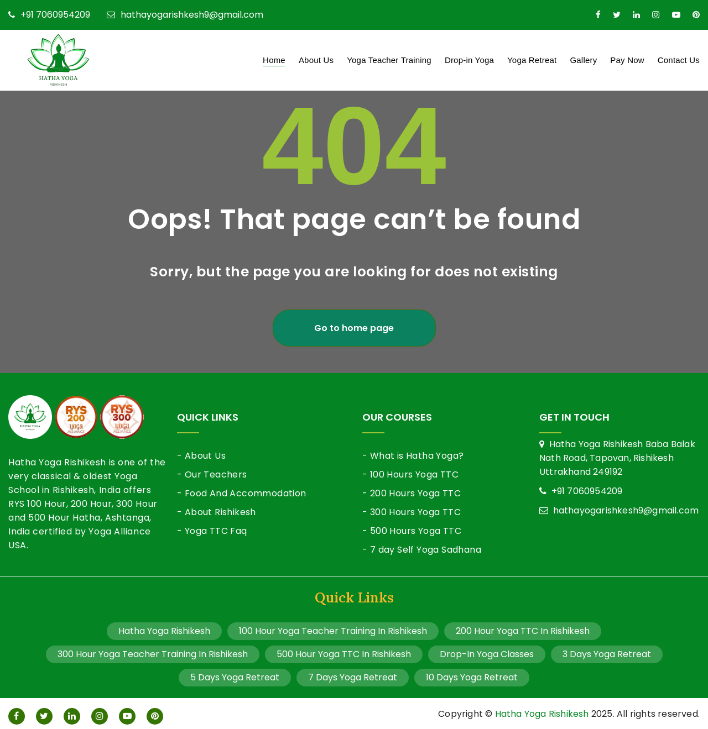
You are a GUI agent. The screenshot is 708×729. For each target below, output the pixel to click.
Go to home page (354, 328)
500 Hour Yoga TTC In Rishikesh (344, 654)
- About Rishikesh (216, 512)
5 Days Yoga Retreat (234, 677)
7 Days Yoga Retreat (352, 677)
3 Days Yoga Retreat (607, 654)
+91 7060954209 (49, 15)
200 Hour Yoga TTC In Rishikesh (523, 631)
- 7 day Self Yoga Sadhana (421, 549)
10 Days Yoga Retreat (472, 677)
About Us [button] (316, 60)
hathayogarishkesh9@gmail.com (185, 15)
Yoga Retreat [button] (531, 60)
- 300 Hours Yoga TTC (411, 512)
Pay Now (627, 60)
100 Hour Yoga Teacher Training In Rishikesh (333, 631)
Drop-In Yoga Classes (487, 654)
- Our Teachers (212, 474)
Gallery (583, 60)
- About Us (201, 455)
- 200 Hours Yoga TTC (411, 493)
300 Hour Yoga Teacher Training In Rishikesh (153, 654)
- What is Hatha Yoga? (413, 455)
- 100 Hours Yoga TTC (410, 474)
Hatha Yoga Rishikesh (164, 631)
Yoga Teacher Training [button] (389, 60)
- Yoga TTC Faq (212, 531)
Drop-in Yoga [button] (469, 60)
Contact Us (679, 60)
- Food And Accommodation (241, 493)
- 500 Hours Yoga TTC (411, 531)
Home (274, 60)
